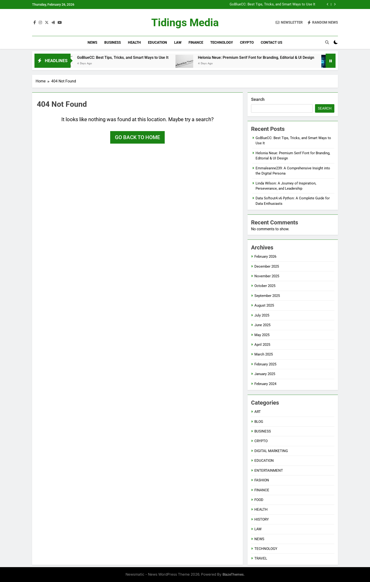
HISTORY (261, 519)
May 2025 (261, 335)
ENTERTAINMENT (268, 470)
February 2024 (265, 384)
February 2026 (265, 256)
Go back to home (137, 137)
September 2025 (267, 296)
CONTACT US (271, 42)
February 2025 (265, 364)
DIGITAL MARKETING (271, 451)
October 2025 (264, 286)
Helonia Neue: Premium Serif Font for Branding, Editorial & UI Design (262, 57)
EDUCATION (157, 42)
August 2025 (264, 305)
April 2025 (262, 344)
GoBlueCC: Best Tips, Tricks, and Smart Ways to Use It (272, 4)
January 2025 (264, 374)
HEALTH (134, 42)
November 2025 (266, 276)
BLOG (258, 421)
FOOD (258, 500)
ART (257, 412)
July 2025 (261, 315)
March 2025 (263, 354)
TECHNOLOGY (221, 42)
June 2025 (262, 325)
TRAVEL (260, 558)
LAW (177, 42)
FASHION (261, 480)
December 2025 (266, 266)
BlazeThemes (233, 574)
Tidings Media (185, 22)
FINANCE (196, 42)
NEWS (92, 42)
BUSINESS (112, 42)
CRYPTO (247, 42)
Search (258, 99)
